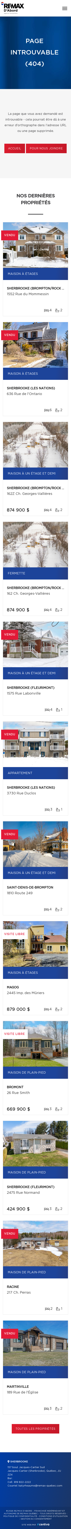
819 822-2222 (22, 1482)
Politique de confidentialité (20, 1516)
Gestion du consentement (36, 1519)
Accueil (14, 148)
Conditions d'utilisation (53, 1516)
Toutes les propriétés (35, 1429)
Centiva (43, 1524)
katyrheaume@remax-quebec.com (40, 1486)
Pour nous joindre (46, 148)
